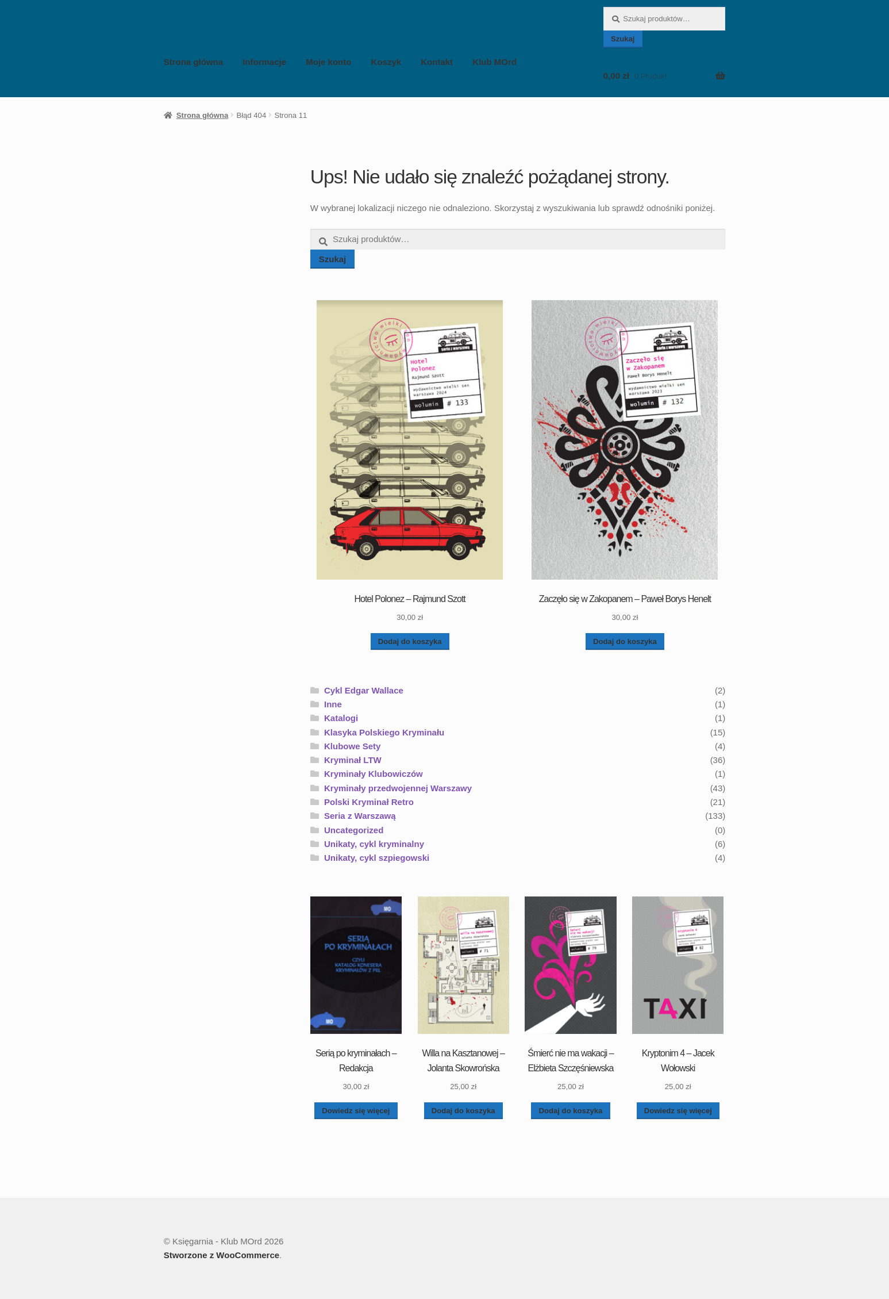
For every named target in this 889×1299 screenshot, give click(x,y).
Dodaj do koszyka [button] (410, 641)
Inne (333, 704)
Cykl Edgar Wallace (363, 690)
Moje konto (328, 62)
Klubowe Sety (352, 746)
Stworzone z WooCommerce (221, 1255)
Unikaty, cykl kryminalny (374, 844)
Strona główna (193, 62)
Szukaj (623, 39)
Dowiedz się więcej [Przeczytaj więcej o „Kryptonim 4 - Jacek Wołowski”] (678, 1110)
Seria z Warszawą (360, 816)
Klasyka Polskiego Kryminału (384, 732)
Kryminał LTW (353, 760)
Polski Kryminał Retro (369, 802)
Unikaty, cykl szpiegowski (376, 858)
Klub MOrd (494, 62)
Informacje (264, 62)
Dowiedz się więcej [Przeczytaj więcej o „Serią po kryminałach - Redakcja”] (356, 1110)
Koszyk (386, 62)
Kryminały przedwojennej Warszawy (398, 788)
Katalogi (341, 718)
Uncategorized (353, 830)
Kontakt (437, 62)
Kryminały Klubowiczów (373, 774)
